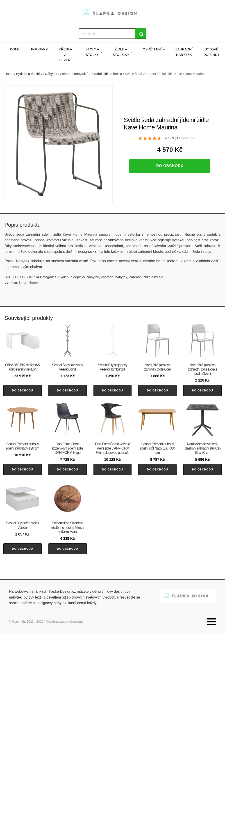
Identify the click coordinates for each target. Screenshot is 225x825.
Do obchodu (170, 166)
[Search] (140, 33)
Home (9, 74)
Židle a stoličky (121, 52)
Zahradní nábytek (184, 52)
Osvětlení (152, 49)
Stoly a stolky (92, 52)
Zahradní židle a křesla (105, 74)
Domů (15, 49)
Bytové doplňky (211, 52)
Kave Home (28, 283)
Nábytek (51, 74)
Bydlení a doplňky (29, 74)
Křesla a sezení (65, 54)
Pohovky (39, 49)
